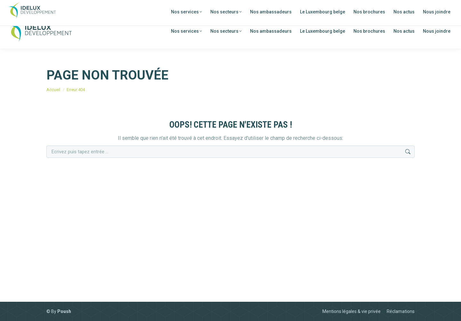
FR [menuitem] (405, 6)
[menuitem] (401, 6)
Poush (64, 311)
